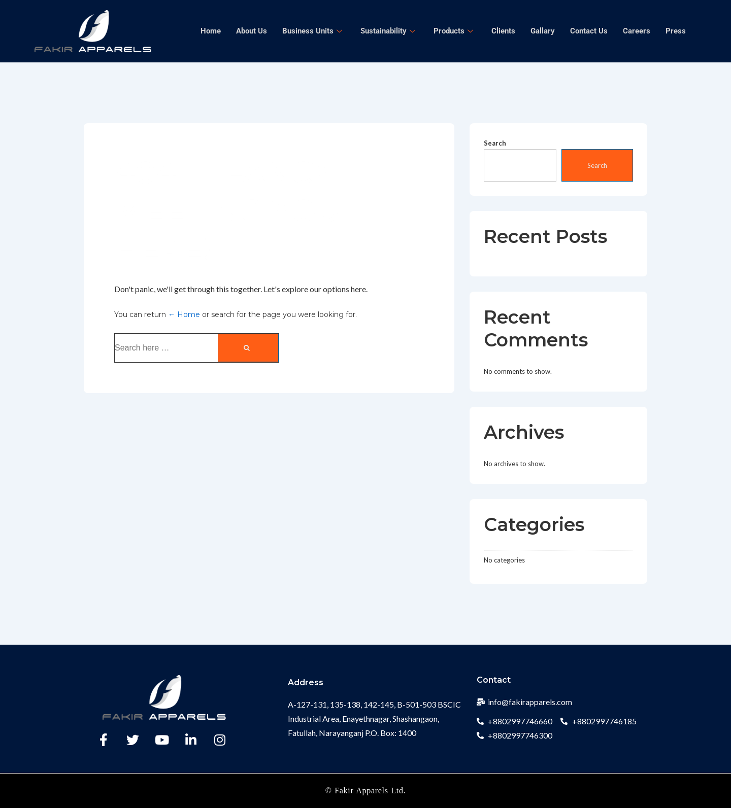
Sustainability (387, 31)
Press (676, 31)
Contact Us (589, 31)
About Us (251, 31)
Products (453, 31)
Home (211, 31)
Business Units (312, 31)
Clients (503, 31)
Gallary (542, 31)
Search (495, 143)
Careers (636, 31)
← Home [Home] (184, 314)
